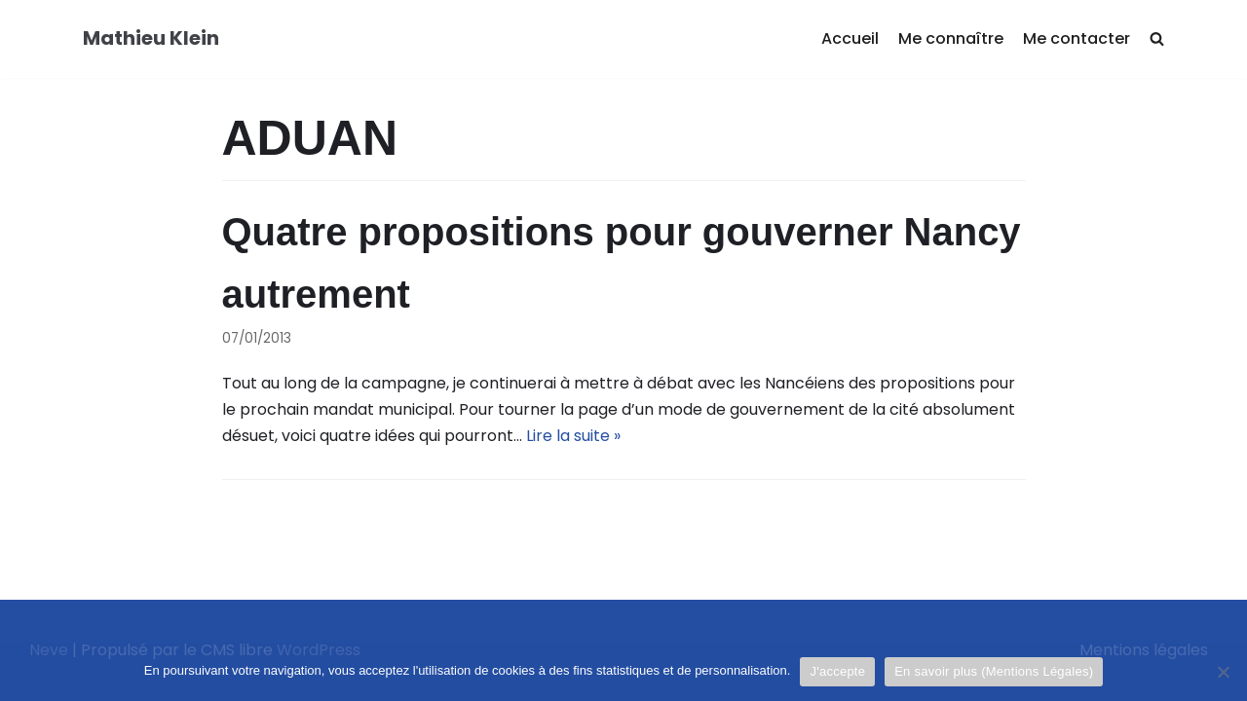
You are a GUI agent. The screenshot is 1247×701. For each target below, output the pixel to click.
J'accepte (837, 671)
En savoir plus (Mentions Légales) (993, 671)
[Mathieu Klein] (151, 38)
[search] (1157, 39)
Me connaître (950, 38)
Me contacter (1076, 38)
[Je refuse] (1222, 672)
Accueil (850, 38)
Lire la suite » (573, 435)
